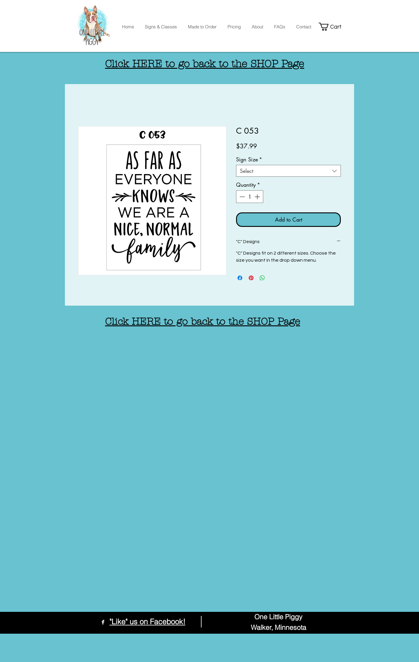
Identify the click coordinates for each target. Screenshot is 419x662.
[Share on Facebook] (239, 277)
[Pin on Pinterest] (251, 277)
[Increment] (257, 197)
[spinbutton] (249, 197)
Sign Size (249, 159)
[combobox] (288, 171)
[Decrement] (241, 197)
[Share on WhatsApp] (262, 277)
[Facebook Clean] (103, 622)
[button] (334, 27)
